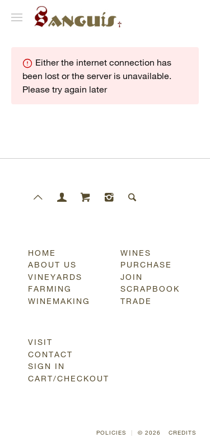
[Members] (62, 197)
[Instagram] (109, 197)
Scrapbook (150, 288)
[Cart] (85, 197)
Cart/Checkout (67, 378)
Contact (50, 354)
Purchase (146, 264)
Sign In (46, 366)
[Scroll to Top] (38, 197)
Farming (50, 288)
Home (42, 252)
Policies (111, 432)
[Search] (132, 197)
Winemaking (59, 301)
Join (131, 277)
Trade (136, 301)
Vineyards (55, 277)
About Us (52, 264)
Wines (135, 252)
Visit (40, 342)
